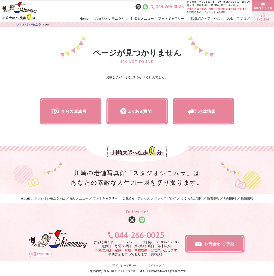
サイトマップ (156, 265)
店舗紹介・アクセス (205, 18)
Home (84, 18)
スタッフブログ (238, 18)
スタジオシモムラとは (111, 18)
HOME (25, 198)
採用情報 (247, 198)
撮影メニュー (144, 18)
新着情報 (213, 198)
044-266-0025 (170, 6)
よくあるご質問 (191, 198)
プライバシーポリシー (123, 265)
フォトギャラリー (171, 18)
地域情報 (230, 198)
